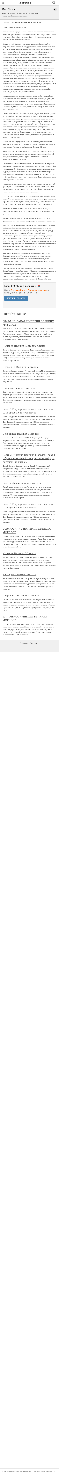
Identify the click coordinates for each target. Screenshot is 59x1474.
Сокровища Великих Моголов (21, 433)
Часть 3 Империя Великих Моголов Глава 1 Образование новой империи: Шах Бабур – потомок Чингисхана (29, 458)
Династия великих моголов (19, 388)
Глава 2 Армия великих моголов (22, 483)
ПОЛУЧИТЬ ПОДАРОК (16, 298)
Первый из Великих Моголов (20, 366)
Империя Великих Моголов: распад (24, 345)
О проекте (24, 643)
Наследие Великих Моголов (19, 574)
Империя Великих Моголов (19, 553)
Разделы (33, 643)
